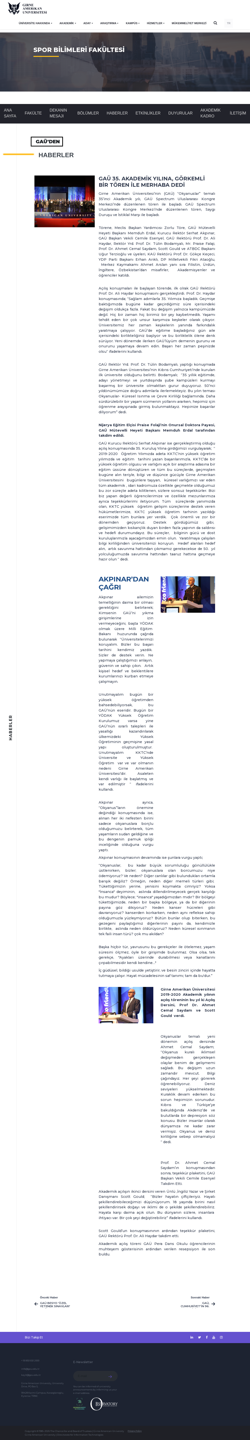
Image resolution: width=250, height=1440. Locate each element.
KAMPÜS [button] (131, 23)
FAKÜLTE (33, 113)
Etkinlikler (147, 113)
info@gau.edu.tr (30, 1368)
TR (228, 23)
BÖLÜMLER (88, 113)
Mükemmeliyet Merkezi (189, 23)
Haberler (117, 113)
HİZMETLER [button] (154, 23)
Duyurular (180, 113)
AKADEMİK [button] (67, 23)
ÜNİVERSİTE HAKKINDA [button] (34, 23)
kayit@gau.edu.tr (31, 1375)
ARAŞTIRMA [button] (108, 23)
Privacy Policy (135, 1431)
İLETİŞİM (238, 113)
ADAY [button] (87, 23)
